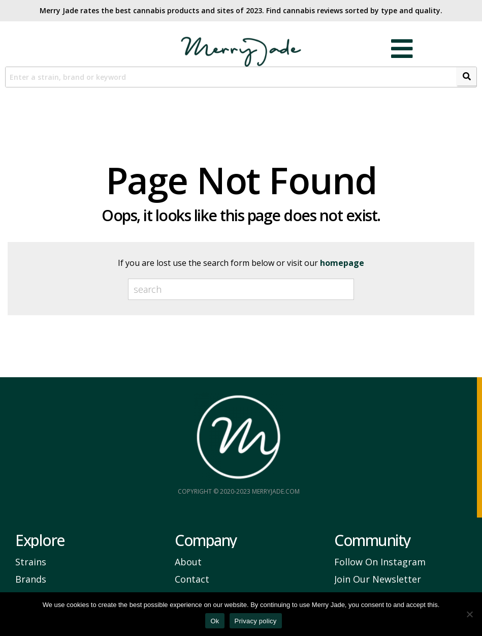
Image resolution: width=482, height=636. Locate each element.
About (188, 562)
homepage (342, 263)
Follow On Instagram (380, 562)
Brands (30, 579)
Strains (30, 562)
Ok (214, 621)
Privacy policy (256, 621)
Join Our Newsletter (377, 579)
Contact (192, 579)
